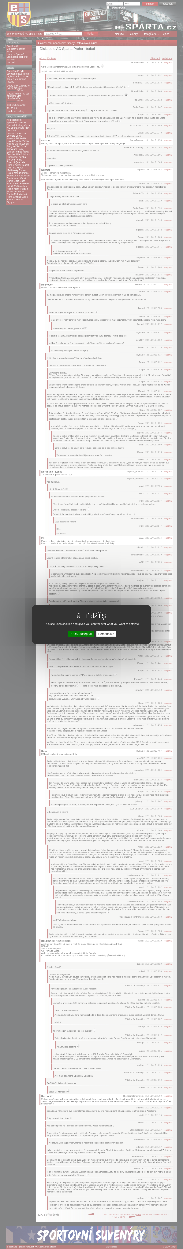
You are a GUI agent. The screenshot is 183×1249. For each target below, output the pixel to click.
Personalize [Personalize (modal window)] (106, 634)
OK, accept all (81, 634)
